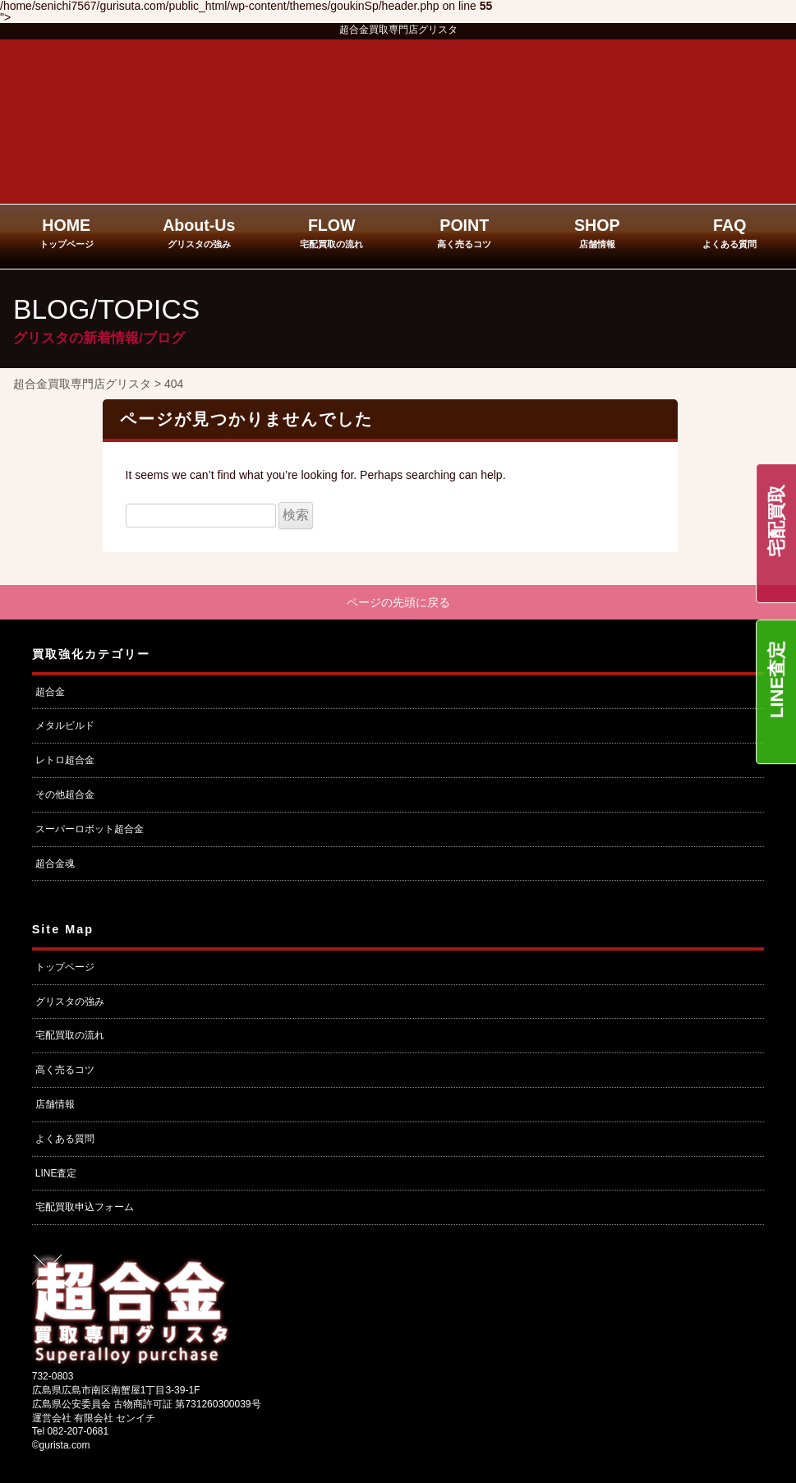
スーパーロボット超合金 (89, 829)
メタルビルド (64, 726)
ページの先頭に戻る (398, 602)
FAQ (729, 232)
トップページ (64, 967)
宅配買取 (776, 521)
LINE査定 (776, 679)
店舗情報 (55, 1104)
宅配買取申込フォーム (84, 1208)
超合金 (50, 692)
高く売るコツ (64, 1070)
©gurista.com (61, 1446)
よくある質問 (64, 1138)
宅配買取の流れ (69, 1036)
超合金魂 (55, 863)
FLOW (331, 232)
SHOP (597, 232)
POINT (464, 232)
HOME (66, 232)
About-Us (199, 232)
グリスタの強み (69, 1001)
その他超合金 (64, 795)
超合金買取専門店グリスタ (398, 29)
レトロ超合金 (64, 761)
